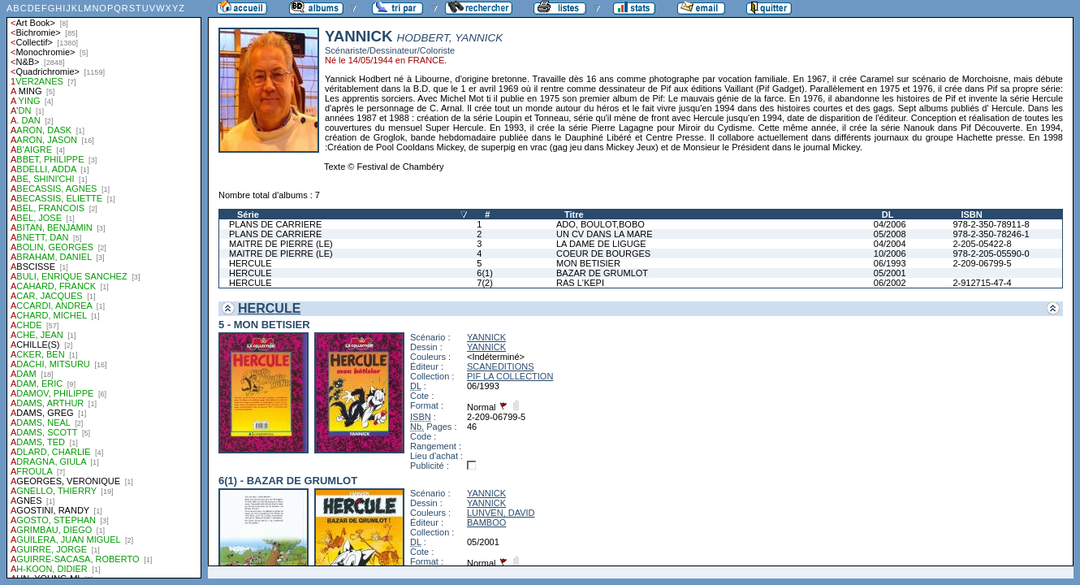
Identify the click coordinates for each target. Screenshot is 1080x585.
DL (888, 214)
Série (248, 214)
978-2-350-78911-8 (991, 224)
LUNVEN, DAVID (501, 513)
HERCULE (250, 263)
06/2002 (890, 283)
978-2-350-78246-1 (991, 234)
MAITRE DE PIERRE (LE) (281, 244)
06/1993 (890, 263)
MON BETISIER (588, 263)
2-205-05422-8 (982, 244)
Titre (574, 214)
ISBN (971, 214)
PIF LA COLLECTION (510, 376)
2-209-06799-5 (982, 263)
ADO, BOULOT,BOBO (600, 224)
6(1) (485, 273)
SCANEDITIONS (500, 366)
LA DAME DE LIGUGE (601, 244)
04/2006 (890, 224)
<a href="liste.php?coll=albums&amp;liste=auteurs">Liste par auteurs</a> (103, 289)
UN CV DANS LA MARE (604, 234)
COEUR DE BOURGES (603, 253)
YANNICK (486, 337)
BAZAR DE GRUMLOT (602, 273)
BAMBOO (486, 522)
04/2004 (890, 244)
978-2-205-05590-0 (991, 253)
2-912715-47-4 (982, 283)
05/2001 (890, 273)
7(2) (485, 283)
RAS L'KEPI (580, 283)
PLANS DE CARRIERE (275, 224)
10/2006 (890, 253)
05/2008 (890, 234)
